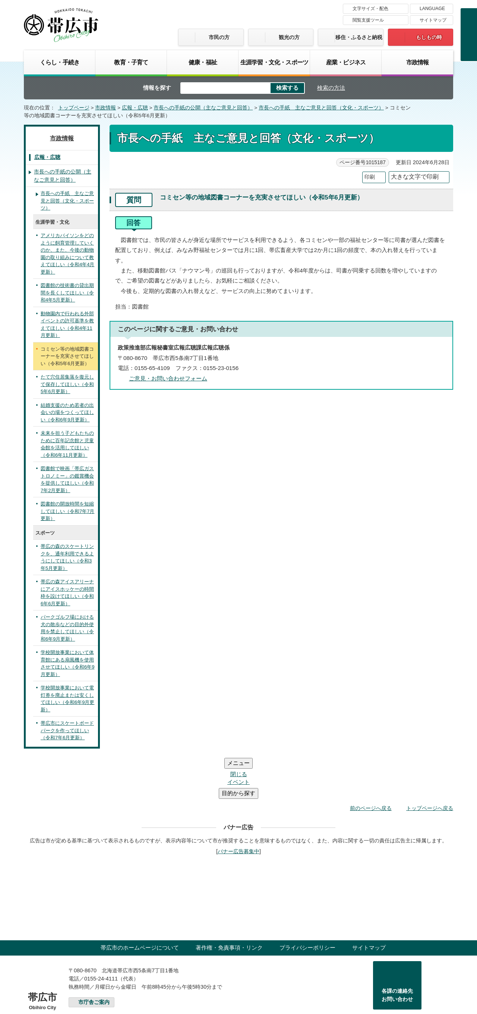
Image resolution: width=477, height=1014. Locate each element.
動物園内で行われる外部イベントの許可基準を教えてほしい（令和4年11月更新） (67, 324)
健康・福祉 (203, 62)
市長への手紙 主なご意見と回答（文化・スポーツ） (321, 108)
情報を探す (157, 87)
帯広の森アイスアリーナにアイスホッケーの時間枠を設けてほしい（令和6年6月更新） (67, 592)
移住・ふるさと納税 (358, 37)
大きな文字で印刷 (415, 176)
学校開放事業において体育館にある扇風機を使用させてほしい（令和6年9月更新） (67, 663)
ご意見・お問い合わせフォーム (168, 378)
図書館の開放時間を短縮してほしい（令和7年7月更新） (67, 511)
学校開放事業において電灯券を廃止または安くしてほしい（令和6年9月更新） (67, 698)
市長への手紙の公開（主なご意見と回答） (203, 108)
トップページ (73, 108)
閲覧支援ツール (368, 20)
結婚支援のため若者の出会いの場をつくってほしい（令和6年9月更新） (67, 412)
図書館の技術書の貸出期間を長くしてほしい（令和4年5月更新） (67, 293)
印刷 (369, 177)
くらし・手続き (59, 62)
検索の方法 (331, 87)
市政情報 (417, 62)
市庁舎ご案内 (94, 957)
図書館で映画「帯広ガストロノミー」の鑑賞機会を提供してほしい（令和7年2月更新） (67, 479)
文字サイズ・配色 (370, 8)
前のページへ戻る (371, 763)
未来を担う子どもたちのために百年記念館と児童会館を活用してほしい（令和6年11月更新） (67, 444)
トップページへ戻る (429, 763)
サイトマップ (433, 20)
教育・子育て (131, 62)
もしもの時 (429, 37)
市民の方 (219, 37)
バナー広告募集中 (238, 807)
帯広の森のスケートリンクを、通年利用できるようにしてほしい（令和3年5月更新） (67, 557)
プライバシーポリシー (307, 903)
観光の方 (289, 37)
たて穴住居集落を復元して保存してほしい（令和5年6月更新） (67, 384)
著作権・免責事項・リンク (229, 903)
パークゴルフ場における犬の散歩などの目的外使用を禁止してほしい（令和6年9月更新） (67, 628)
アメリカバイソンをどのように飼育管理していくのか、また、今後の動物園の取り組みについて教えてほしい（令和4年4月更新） (67, 254)
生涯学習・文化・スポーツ (274, 62)
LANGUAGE (432, 8)
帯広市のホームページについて (140, 903)
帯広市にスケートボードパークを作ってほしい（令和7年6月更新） (67, 730)
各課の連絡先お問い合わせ (397, 950)
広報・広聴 (135, 108)
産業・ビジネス (346, 62)
